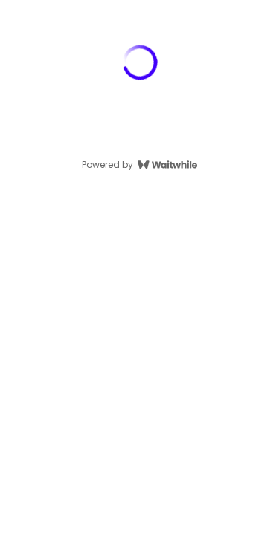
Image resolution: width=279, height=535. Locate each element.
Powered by (139, 164)
